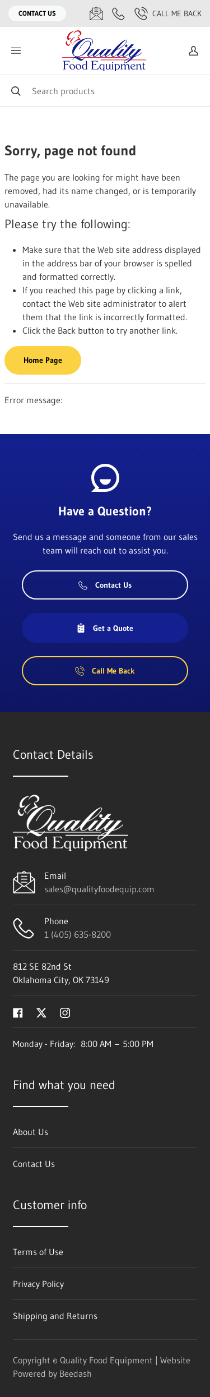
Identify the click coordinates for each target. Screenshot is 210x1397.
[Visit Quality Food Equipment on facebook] (18, 1011)
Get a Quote (104, 628)
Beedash (75, 1373)
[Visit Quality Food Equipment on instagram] (65, 1011)
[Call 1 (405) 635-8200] (118, 13)
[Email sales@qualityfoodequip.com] (96, 13)
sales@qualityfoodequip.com (99, 889)
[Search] (105, 90)
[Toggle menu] (15, 51)
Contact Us (37, 13)
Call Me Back (168, 13)
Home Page (43, 360)
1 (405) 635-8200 (77, 934)
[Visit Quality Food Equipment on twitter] (41, 1011)
